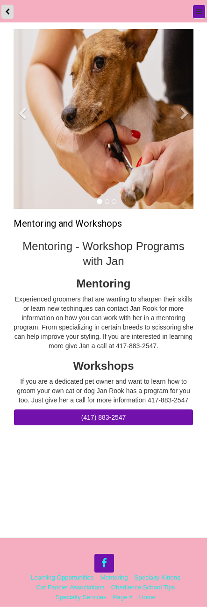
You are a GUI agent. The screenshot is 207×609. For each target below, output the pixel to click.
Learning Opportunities (62, 577)
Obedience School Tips (143, 587)
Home (147, 597)
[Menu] (199, 12)
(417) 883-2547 (103, 418)
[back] (7, 12)
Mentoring (114, 577)
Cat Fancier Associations (70, 587)
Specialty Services (81, 597)
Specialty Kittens (157, 577)
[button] (23, 157)
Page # (123, 597)
